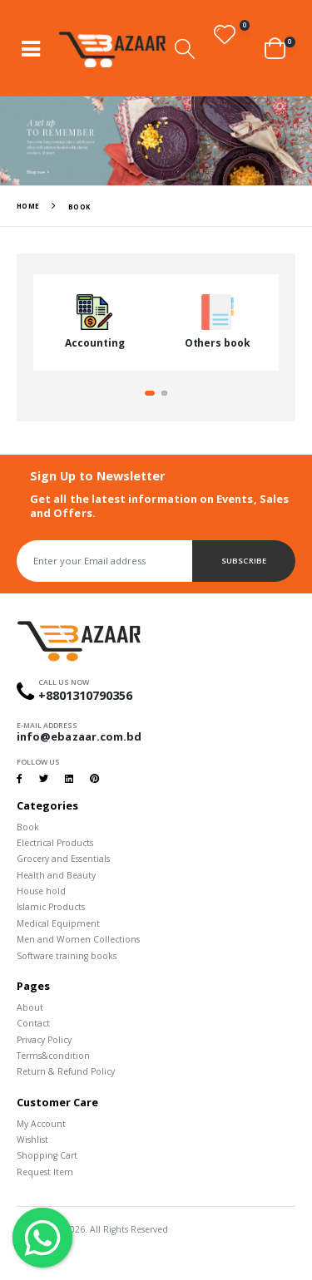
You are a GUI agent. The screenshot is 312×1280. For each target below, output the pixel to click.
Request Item (45, 1172)
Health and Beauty (56, 875)
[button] (185, 49)
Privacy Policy (44, 1040)
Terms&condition (53, 1055)
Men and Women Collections (78, 939)
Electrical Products (55, 843)
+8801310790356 (85, 695)
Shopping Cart (47, 1155)
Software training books (66, 956)
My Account (41, 1124)
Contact (33, 1023)
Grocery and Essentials (63, 858)
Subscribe (243, 560)
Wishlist (32, 1139)
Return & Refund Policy (66, 1071)
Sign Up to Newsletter (97, 476)
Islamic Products (51, 907)
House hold (41, 891)
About (30, 1007)
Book (28, 827)
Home (28, 205)
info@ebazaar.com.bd (79, 736)
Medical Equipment (58, 923)
